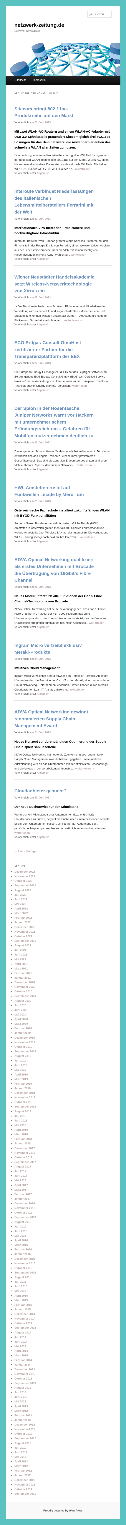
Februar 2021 (23, 973)
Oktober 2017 (23, 1157)
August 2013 (22, 1387)
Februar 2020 (23, 1028)
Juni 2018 (20, 1120)
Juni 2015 (20, 1286)
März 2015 (21, 1300)
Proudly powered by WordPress (63, 1510)
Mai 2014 (20, 1346)
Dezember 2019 (24, 1037)
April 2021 (21, 964)
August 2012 (22, 1443)
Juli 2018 (20, 1116)
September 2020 (25, 996)
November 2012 (24, 1429)
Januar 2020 (22, 1032)
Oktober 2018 (23, 1102)
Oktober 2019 (23, 1046)
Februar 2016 (23, 1249)
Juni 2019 (20, 1065)
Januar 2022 (22, 922)
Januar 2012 (22, 1475)
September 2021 (25, 940)
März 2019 (21, 1079)
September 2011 (25, 1493)
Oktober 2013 (23, 1378)
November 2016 (24, 1208)
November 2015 (24, 1263)
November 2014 (24, 1318)
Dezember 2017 (24, 1148)
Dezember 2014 (24, 1314)
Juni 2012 (20, 1452)
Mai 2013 (20, 1401)
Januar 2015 (22, 1309)
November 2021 (24, 931)
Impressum (39, 80)
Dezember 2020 (24, 982)
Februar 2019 (23, 1083)
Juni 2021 (20, 954)
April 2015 (21, 1295)
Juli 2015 (20, 1281)
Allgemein (43, 173)
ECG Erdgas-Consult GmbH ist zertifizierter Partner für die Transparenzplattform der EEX (47, 349)
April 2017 (21, 1185)
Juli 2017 (20, 1171)
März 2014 (21, 1355)
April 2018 (21, 1129)
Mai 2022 (20, 904)
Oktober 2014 (23, 1323)
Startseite (21, 80)
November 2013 (24, 1374)
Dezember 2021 (24, 927)
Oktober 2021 (23, 936)
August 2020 (22, 1000)
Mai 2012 (20, 1456)
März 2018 (21, 1134)
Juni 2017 (20, 1175)
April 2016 (21, 1240)
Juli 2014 (20, 1337)
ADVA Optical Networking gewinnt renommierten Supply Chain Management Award (51, 718)
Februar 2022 (23, 917)
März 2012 (21, 1466)
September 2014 (25, 1327)
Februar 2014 (23, 1360)
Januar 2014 (22, 1364)
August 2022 (22, 890)
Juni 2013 (20, 1396)
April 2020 (21, 1019)
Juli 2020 (20, 1005)
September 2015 (25, 1272)
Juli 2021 (20, 950)
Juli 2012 (20, 1447)
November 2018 (24, 1097)
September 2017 (25, 1162)
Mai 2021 (20, 959)
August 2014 (22, 1332)
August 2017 (22, 1166)
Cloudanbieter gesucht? (40, 790)
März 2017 (21, 1189)
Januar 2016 (22, 1254)
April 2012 (21, 1461)
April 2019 (21, 1074)
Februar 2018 (23, 1138)
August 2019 (22, 1056)
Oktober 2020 (23, 991)
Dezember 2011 (24, 1480)
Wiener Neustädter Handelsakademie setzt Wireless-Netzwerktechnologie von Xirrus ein (54, 283)
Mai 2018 (20, 1125)
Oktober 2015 (23, 1268)
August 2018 (22, 1111)
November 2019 (24, 1042)
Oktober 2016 (23, 1212)
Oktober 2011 (23, 1489)
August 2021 (22, 945)
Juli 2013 (20, 1392)
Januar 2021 (22, 977)
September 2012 (25, 1438)
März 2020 (21, 1023)
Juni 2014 (20, 1341)
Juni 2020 (20, 1010)
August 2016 (22, 1222)
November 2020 (24, 986)
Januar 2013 (22, 1420)
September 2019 (25, 1051)
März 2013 (21, 1410)
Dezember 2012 (24, 1424)
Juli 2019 (20, 1060)
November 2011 (24, 1484)
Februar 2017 (23, 1194)
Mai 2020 (20, 1014)
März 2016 (21, 1244)
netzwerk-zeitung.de (39, 25)
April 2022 (21, 908)
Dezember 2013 (24, 1369)
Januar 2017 (22, 1198)
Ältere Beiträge (25, 851)
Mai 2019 (20, 1069)
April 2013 (21, 1406)
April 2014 (21, 1350)
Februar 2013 (23, 1415)
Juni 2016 (20, 1231)
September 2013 (25, 1383)
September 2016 (25, 1217)
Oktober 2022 (23, 880)
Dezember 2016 (24, 1203)
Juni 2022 (20, 899)
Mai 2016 (20, 1235)
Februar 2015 (23, 1304)
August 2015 (22, 1277)
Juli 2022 (20, 894)
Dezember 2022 (24, 871)
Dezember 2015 (24, 1258)
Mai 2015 (20, 1290)
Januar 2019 (22, 1088)
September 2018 (25, 1106)
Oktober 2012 (23, 1433)
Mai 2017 (20, 1180)
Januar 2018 (22, 1143)
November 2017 (24, 1152)
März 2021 (21, 968)
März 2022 (21, 913)
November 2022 (24, 876)
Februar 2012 (23, 1470)
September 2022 (25, 885)
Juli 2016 (20, 1226)
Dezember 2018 (24, 1092)
